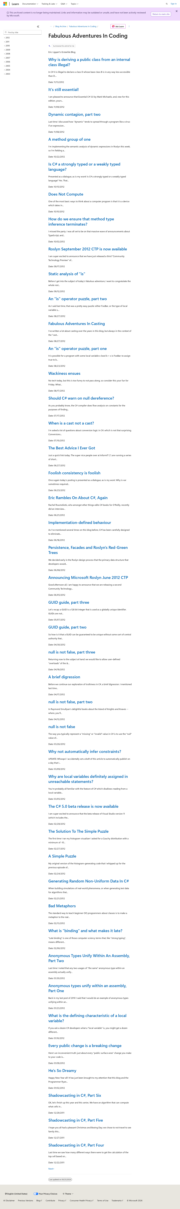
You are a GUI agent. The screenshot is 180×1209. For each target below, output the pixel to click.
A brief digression (64, 676)
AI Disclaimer (9, 1200)
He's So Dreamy (62, 1070)
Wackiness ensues (64, 373)
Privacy (61, 1200)
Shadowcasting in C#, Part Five (75, 1120)
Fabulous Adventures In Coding (82, 26)
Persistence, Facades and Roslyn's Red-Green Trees (88, 550)
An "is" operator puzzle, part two (77, 298)
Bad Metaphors (62, 905)
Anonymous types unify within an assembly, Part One (87, 988)
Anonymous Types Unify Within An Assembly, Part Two (89, 958)
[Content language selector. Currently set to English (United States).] (16, 1194)
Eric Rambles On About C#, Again (78, 497)
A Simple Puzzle (62, 855)
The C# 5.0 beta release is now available (83, 806)
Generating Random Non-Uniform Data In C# (88, 880)
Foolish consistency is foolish (74, 472)
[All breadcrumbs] (50, 26)
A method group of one (69, 139)
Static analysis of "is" (66, 273)
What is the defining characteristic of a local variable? (87, 1018)
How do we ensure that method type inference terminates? (81, 221)
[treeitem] (22, 38)
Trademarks (117, 1200)
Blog (38, 1200)
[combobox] (22, 32)
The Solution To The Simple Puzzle (78, 831)
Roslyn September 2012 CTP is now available (87, 248)
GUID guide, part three (68, 602)
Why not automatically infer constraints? (84, 751)
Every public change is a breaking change (85, 1045)
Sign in (174, 3)
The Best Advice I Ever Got (71, 447)
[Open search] (167, 3)
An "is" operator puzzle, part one (77, 348)
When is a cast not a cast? (71, 423)
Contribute (50, 1200)
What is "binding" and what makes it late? (85, 930)
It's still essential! (63, 89)
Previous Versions (25, 1200)
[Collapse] (38, 26)
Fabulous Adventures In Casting (76, 323)
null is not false (61, 726)
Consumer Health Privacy (81, 1200)
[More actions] (129, 26)
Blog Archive (60, 26)
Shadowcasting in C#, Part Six (74, 1095)
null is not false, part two (70, 701)
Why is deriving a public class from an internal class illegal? (89, 62)
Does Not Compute (65, 194)
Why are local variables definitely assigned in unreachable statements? (88, 779)
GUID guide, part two (67, 627)
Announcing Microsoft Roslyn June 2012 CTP (88, 577)
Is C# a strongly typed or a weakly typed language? (84, 166)
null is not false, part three (71, 651)
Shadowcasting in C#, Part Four (76, 1145)
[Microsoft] (5, 4)
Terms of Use (102, 1200)
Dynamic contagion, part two (74, 114)
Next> (51, 1168)
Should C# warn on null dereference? (81, 398)
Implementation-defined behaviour (79, 522)
